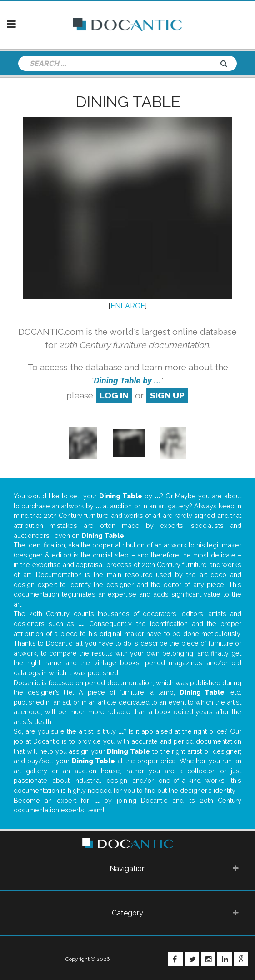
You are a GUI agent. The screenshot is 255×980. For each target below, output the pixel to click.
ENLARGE (127, 306)
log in (114, 395)
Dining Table (127, 102)
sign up (167, 395)
